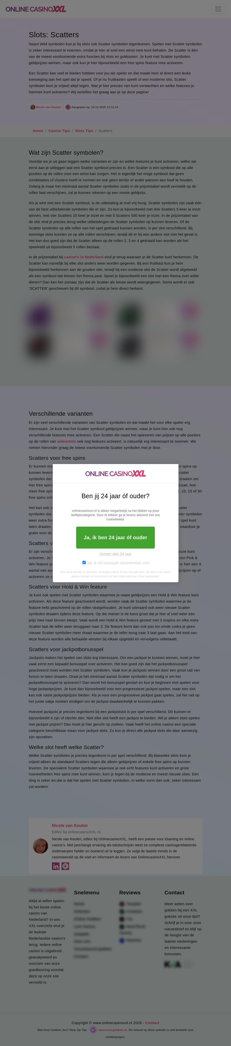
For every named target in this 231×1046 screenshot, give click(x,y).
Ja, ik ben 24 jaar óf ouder (115, 537)
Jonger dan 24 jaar (115, 554)
